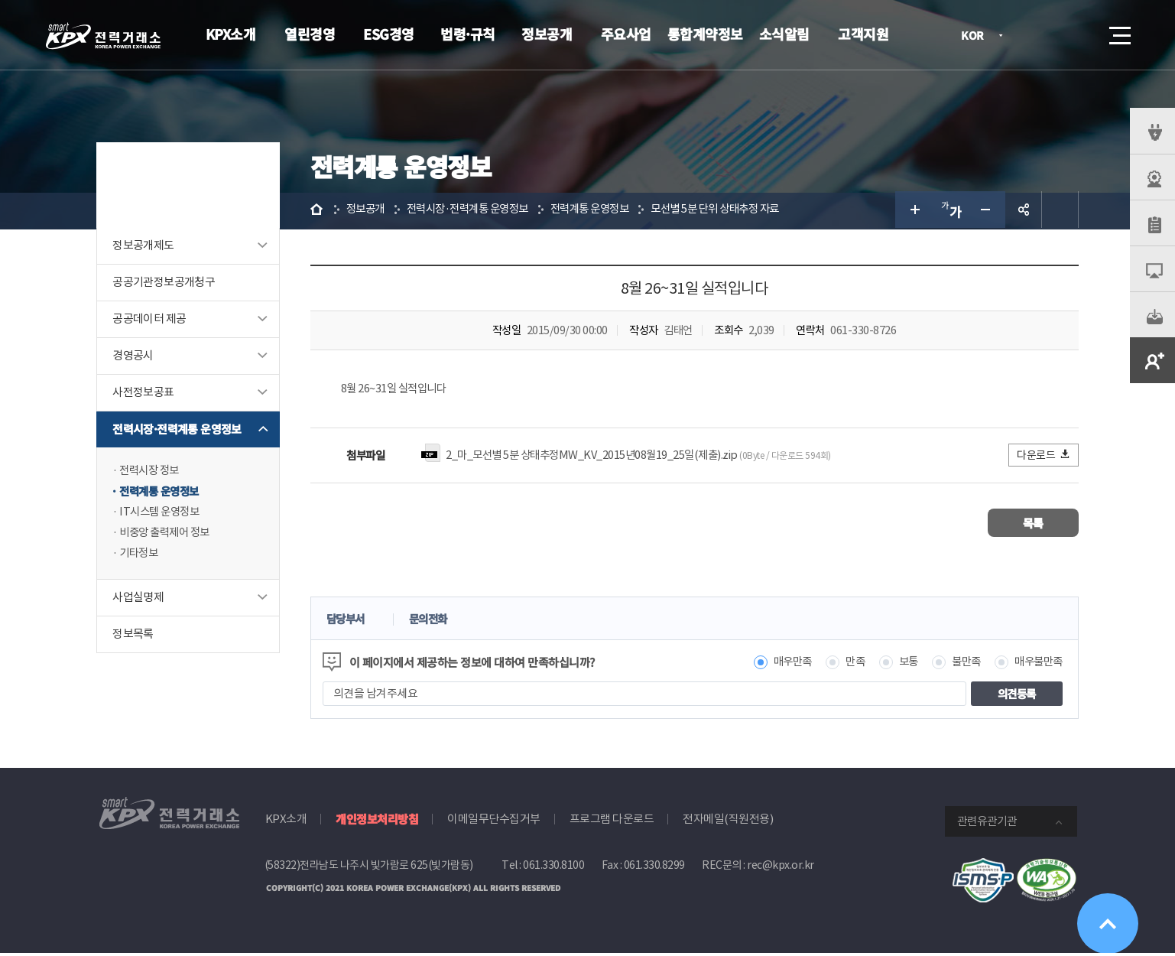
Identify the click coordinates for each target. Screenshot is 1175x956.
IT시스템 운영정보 (164, 515)
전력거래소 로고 (103, 36)
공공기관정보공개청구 (166, 284)
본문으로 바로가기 (0, 0)
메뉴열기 (1118, 31)
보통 (900, 665)
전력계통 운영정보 (164, 494)
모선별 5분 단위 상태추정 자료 (740, 210)
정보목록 (135, 639)
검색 (1077, 35)
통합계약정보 (705, 34)
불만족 (959, 665)
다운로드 (1042, 457)
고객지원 (863, 34)
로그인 (1033, 35)
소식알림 (784, 34)
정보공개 (546, 34)
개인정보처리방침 (377, 822)
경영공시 (135, 357)
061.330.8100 (553, 868)
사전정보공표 (145, 394)
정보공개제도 (145, 247)
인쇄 (1058, 211)
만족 (845, 665)
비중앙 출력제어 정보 (170, 536)
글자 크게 (912, 211)
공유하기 (1022, 211)
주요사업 (626, 34)
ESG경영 (388, 34)
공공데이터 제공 (151, 321)
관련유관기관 (987, 824)
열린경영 (309, 34)
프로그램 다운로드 (612, 822)
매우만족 (780, 665)
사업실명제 (140, 602)
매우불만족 (1035, 665)
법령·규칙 (467, 34)
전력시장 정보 (154, 472)
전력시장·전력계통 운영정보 (179, 431)
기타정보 (142, 558)
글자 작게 (985, 211)
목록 (1031, 525)
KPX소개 (231, 34)
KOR (976, 36)
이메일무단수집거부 (493, 822)
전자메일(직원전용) (728, 822)
